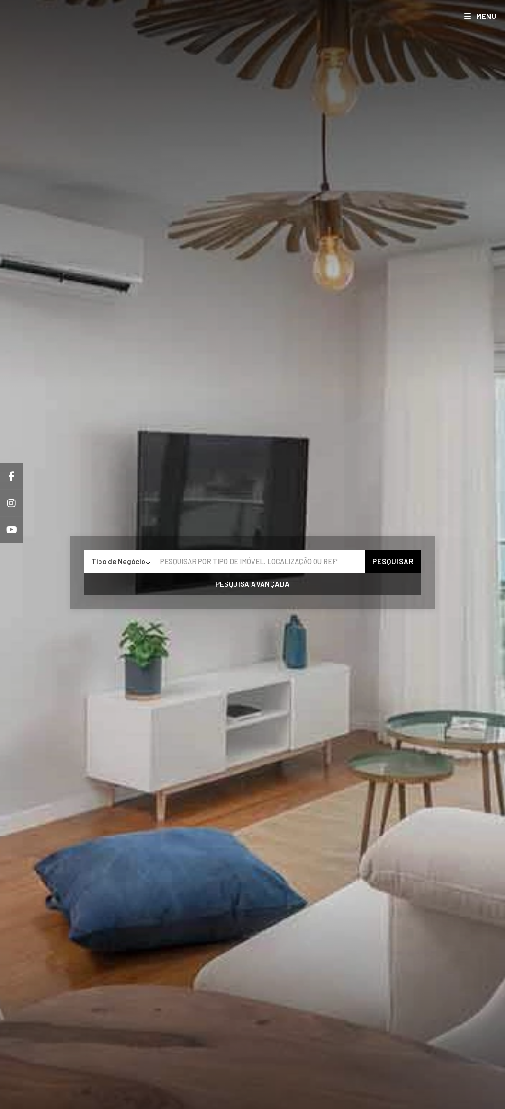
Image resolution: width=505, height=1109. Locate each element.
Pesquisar (393, 561)
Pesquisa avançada (253, 584)
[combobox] (118, 561)
